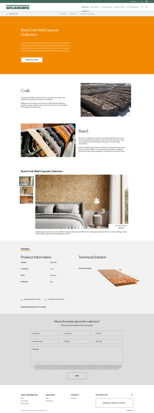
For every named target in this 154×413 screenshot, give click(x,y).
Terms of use (24, 401)
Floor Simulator (106, 7)
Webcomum (130, 410)
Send (77, 376)
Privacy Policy (25, 403)
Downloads (133, 1)
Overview (63, 14)
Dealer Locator (119, 7)
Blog (47, 398)
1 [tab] (81, 227)
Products (85, 7)
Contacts (73, 398)
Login (141, 1)
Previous (39, 202)
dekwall (25, 249)
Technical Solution (87, 14)
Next (125, 202)
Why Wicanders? (133, 7)
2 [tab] (84, 227)
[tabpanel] (81, 202)
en (146, 1)
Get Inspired (94, 7)
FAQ (22, 398)
